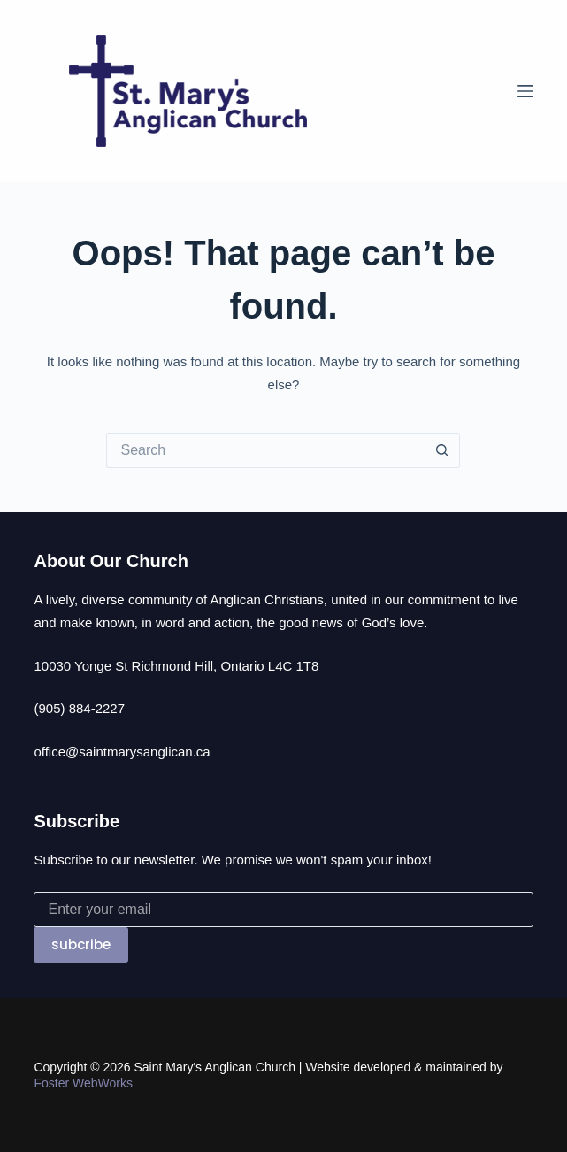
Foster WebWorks (83, 1083)
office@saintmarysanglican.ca (122, 751)
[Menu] (525, 91)
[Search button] (442, 450)
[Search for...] (265, 450)
